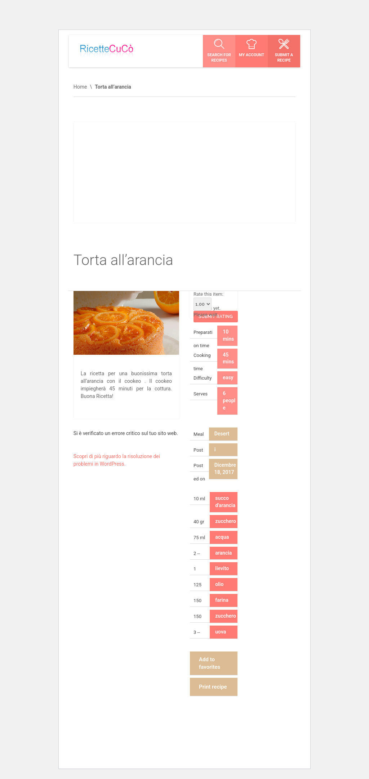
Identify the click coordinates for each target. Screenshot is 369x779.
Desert (221, 433)
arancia (223, 553)
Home (80, 87)
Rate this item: (208, 301)
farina (221, 600)
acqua (222, 537)
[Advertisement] (184, 172)
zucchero (225, 521)
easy (228, 377)
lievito (222, 568)
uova (220, 632)
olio (219, 584)
